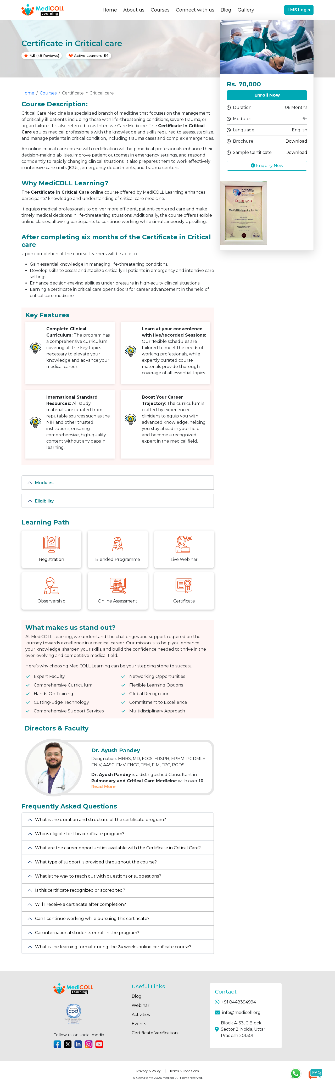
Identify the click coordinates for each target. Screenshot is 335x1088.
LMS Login (299, 9)
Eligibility (44, 501)
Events (139, 1023)
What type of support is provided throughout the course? (96, 862)
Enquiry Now (267, 165)
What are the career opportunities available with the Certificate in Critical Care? (118, 847)
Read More (103, 786)
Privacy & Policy (148, 1071)
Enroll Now (267, 95)
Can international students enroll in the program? (87, 932)
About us (133, 10)
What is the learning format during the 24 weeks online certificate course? (113, 946)
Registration (51, 559)
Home (110, 10)
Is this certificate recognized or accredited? (80, 890)
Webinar (140, 1005)
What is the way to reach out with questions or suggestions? (98, 876)
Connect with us (195, 10)
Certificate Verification (155, 1032)
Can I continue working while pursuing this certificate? (92, 918)
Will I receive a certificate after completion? (80, 904)
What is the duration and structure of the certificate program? (100, 819)
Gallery (246, 10)
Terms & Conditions (184, 1071)
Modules (44, 482)
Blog (226, 10)
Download (296, 141)
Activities (141, 1014)
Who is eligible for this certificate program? (79, 833)
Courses (160, 10)
